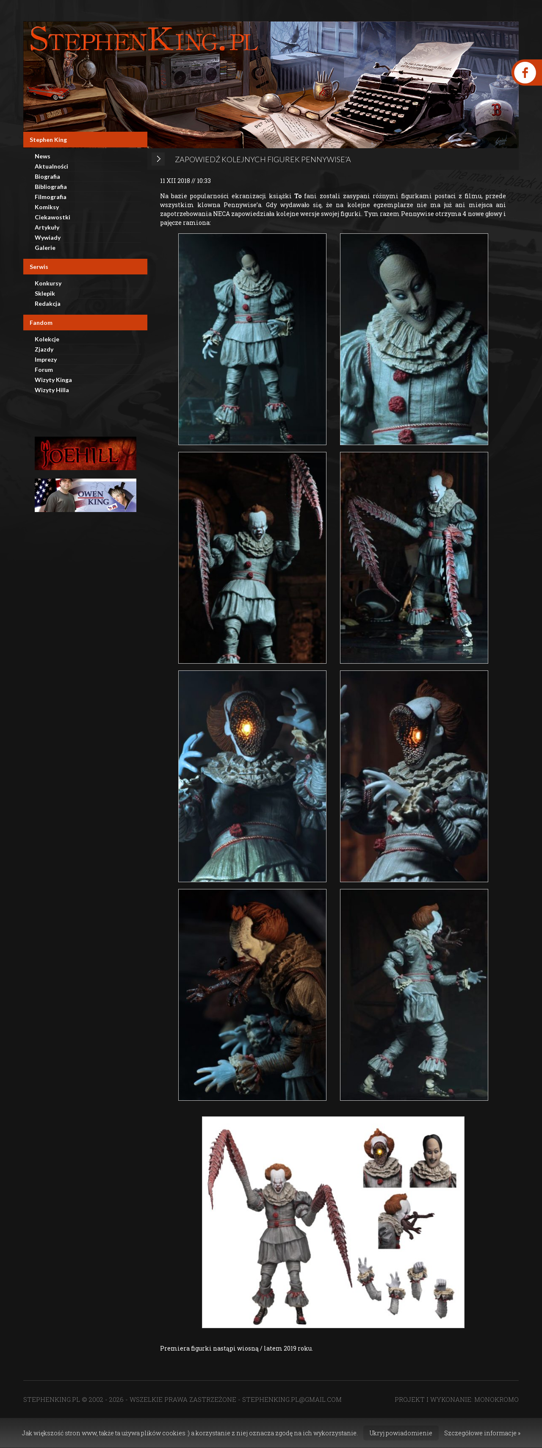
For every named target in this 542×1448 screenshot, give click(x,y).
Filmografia (50, 196)
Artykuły (47, 227)
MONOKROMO (496, 1399)
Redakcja (48, 303)
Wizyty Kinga (53, 379)
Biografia (47, 176)
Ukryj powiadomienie (401, 1433)
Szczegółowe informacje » (482, 1433)
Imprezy (46, 359)
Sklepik (45, 293)
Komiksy (47, 206)
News (42, 156)
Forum (44, 369)
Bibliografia (51, 186)
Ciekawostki (52, 217)
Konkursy (48, 283)
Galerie (45, 247)
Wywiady (48, 237)
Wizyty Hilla (52, 389)
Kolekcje (47, 339)
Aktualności (51, 166)
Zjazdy (44, 349)
